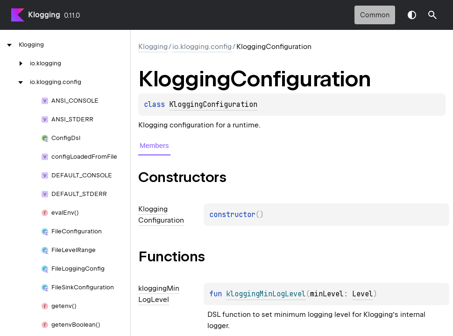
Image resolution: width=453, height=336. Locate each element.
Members (154, 145)
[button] (432, 15)
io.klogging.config (202, 46)
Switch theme (412, 15)
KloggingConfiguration (213, 104)
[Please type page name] (432, 15)
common (374, 15)
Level (362, 294)
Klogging (44, 14)
